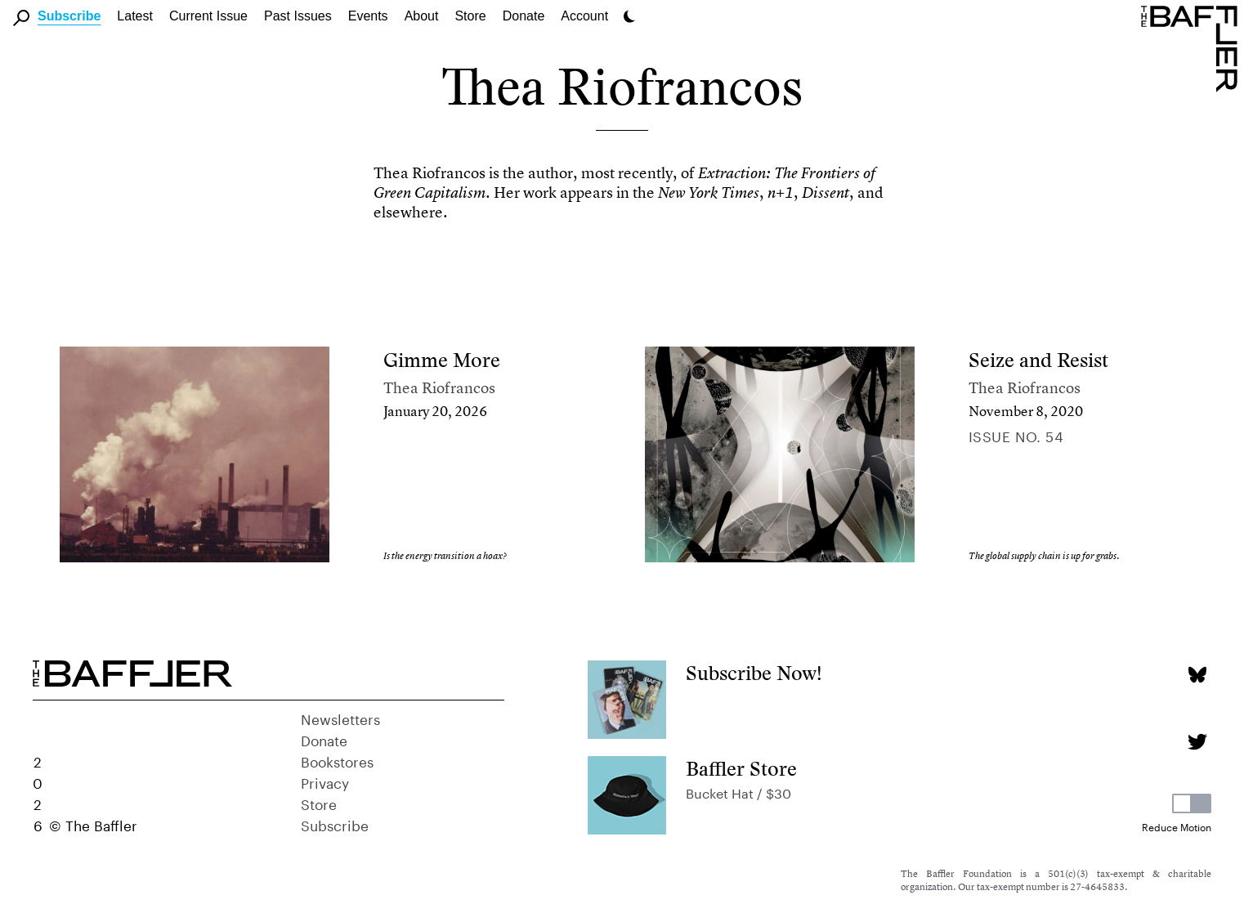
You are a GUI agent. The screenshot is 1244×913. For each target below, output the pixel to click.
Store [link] (470, 16)
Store (319, 802)
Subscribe (69, 16)
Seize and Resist (1038, 360)
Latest (135, 16)
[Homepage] (1192, 47)
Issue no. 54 (1016, 434)
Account (584, 16)
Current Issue (208, 16)
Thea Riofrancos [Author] (439, 388)
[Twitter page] (1197, 741)
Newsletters (340, 717)
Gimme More (441, 360)
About (422, 16)
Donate (524, 16)
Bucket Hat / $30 (738, 791)
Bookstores (337, 760)
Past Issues (298, 16)
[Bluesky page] (1197, 674)
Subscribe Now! (754, 673)
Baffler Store (741, 768)
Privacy (325, 781)
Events (368, 16)
